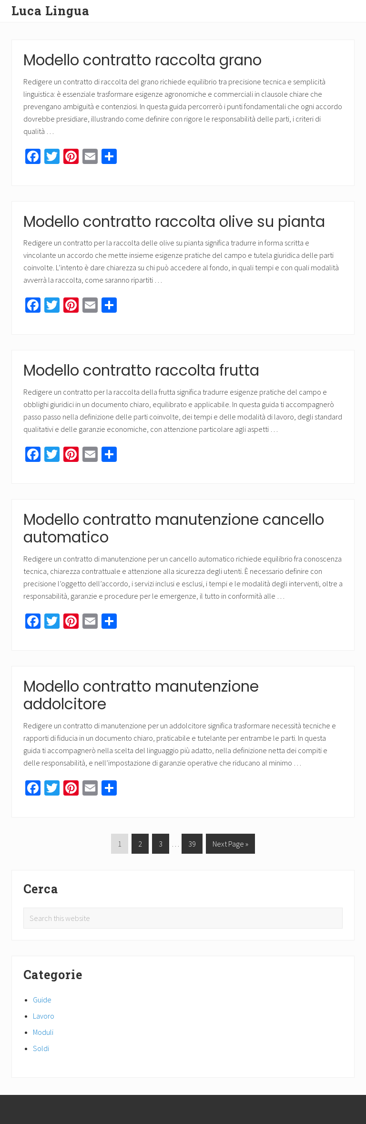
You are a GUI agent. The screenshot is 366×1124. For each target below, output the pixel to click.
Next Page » (230, 845)
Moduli (43, 1032)
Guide (42, 999)
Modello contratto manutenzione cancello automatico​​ (173, 528)
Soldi (41, 1048)
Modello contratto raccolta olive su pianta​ (174, 221)
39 (192, 845)
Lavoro (43, 1016)
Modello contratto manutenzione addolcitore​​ (141, 695)
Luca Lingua (50, 11)
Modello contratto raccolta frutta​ (141, 370)
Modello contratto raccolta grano (142, 60)
